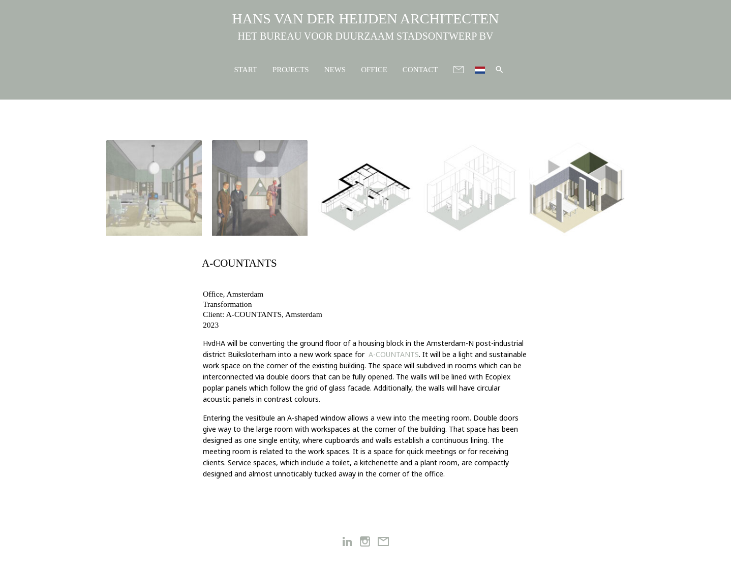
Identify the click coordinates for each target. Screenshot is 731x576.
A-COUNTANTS (394, 354)
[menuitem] (480, 69)
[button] (499, 69)
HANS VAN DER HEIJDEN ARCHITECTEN (365, 18)
